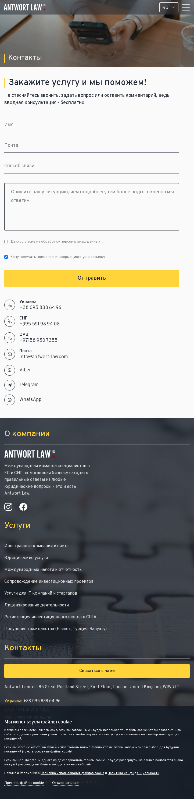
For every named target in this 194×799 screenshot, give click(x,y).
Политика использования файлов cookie (72, 773)
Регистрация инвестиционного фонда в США (50, 617)
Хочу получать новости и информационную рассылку (54, 257)
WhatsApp (30, 400)
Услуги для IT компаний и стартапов (40, 593)
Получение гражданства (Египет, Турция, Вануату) (55, 629)
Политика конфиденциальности (133, 773)
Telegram (29, 385)
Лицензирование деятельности (36, 605)
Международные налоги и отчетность (43, 570)
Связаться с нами (97, 671)
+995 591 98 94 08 (39, 324)
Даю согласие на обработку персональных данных (52, 241)
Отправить (92, 278)
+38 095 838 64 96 (40, 308)
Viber (25, 370)
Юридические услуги (26, 558)
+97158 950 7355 (38, 341)
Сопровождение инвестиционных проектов (49, 581)
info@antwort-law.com (43, 357)
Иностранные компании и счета (36, 546)
